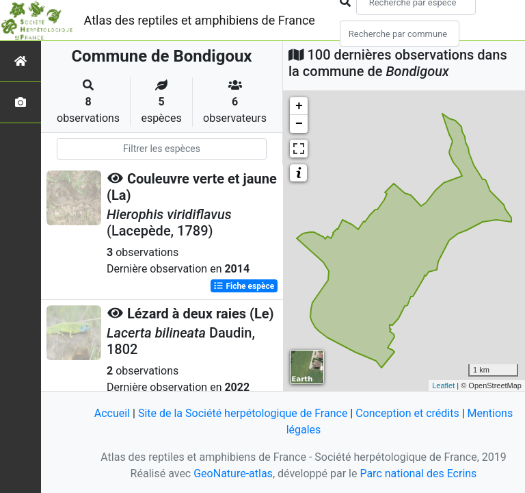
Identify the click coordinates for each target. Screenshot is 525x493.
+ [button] (299, 106)
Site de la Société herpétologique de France (242, 413)
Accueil (112, 413)
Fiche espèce (243, 286)
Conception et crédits (407, 413)
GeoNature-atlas (233, 473)
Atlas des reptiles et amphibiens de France (199, 20)
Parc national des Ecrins (418, 473)
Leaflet (443, 385)
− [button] (299, 124)
